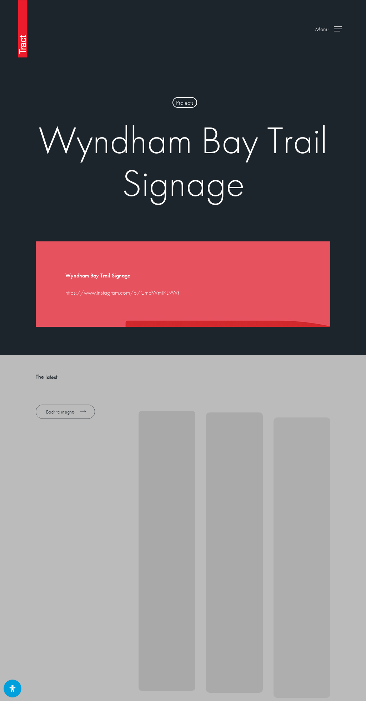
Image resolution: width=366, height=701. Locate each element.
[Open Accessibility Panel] (12, 688)
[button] (328, 28)
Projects (185, 102)
